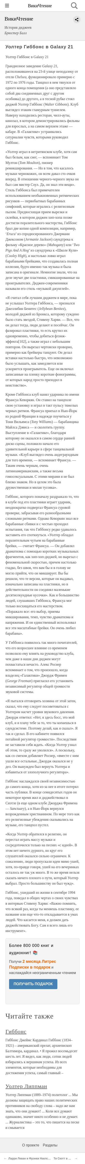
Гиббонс (15, 1031)
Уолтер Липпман (26, 1086)
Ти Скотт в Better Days (68, 1158)
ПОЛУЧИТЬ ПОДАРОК (33, 984)
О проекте (30, 1145)
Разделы (50, 1145)
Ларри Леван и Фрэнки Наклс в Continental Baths (41, 1158)
